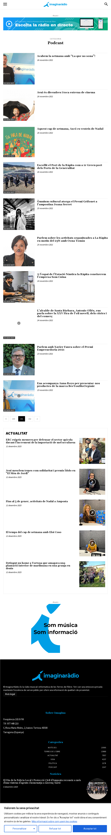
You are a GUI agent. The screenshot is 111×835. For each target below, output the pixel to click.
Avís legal (10, 694)
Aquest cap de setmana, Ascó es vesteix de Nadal (70, 128)
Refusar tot (55, 828)
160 (13, 419)
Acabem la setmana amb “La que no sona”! (66, 56)
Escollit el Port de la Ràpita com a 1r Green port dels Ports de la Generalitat (69, 167)
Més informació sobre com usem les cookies (54, 821)
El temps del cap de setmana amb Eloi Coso (33, 532)
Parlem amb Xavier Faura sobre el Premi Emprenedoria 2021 (65, 348)
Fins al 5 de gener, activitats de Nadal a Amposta (37, 501)
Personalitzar (19, 828)
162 (29, 419)
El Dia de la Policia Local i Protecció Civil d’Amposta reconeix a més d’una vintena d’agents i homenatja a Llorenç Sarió (42, 782)
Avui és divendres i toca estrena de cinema (66, 92)
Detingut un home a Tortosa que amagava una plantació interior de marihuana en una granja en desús (38, 566)
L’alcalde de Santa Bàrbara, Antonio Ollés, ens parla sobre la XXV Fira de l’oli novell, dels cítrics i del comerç (72, 313)
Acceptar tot (90, 828)
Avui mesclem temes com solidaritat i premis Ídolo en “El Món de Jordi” (40, 472)
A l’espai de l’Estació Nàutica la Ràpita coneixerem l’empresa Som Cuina (71, 276)
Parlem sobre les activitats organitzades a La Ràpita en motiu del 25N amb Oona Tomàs (72, 239)
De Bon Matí (9, 83)
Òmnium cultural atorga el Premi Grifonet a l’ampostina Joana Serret (67, 203)
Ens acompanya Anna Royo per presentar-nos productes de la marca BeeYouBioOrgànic (68, 385)
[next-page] (37, 418)
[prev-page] (6, 418)
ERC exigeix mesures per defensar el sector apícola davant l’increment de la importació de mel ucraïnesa (40, 441)
